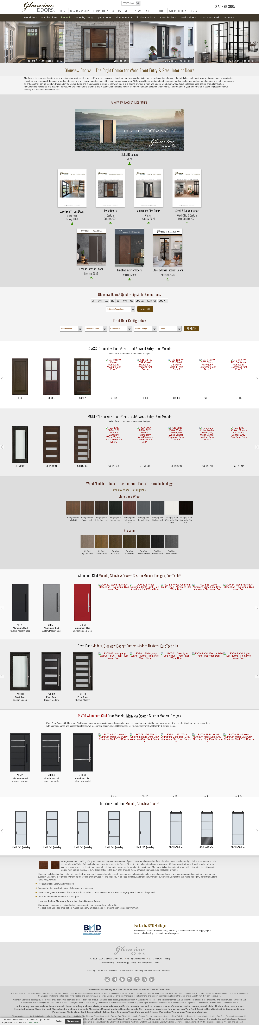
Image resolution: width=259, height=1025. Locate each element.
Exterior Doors (148, 978)
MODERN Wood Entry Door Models (129, 410)
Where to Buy (177, 11)
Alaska (96, 995)
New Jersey (161, 998)
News (138, 11)
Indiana (225, 995)
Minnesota (83, 998)
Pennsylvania (58, 1000)
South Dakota (102, 1000)
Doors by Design (84, 17)
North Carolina (198, 998)
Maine (38, 998)
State (113, 1000)
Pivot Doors (105, 17)
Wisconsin (190, 1000)
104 (100, 301)
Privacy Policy (126, 959)
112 (106, 301)
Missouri (105, 998)
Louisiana (29, 998)
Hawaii (203, 995)
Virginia (154, 1000)
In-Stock (66, 17)
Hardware (228, 17)
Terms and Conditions (108, 959)
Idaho (210, 995)
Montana (115, 998)
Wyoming (201, 1000)
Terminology (100, 11)
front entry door (21, 982)
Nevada (134, 998)
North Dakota (212, 998)
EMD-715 (151, 301)
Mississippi (94, 998)
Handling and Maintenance (147, 959)
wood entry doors (234, 988)
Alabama (87, 995)
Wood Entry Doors (132, 978)
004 (93, 301)
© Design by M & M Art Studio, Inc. (129, 1017)
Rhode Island (73, 1000)
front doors (183, 982)
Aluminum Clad (124, 17)
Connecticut (146, 995)
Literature (159, 11)
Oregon (240, 998)
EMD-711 (140, 301)
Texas (131, 1000)
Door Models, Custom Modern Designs (129, 704)
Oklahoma (231, 998)
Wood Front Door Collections (40, 17)
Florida (187, 995)
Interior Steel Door (113, 792)
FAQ (147, 11)
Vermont (145, 1000)
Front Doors (165, 978)
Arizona (104, 995)
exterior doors (26, 991)
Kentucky (18, 998)
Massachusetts (59, 998)
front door (67, 991)
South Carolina (88, 1000)
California (124, 995)
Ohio (222, 998)
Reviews (166, 959)
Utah (137, 1000)
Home (63, 11)
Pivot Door (85, 634)
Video (128, 11)
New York (185, 998)
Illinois (218, 995)
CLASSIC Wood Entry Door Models (129, 348)
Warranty (91, 959)
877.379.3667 (225, 6)
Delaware (157, 995)
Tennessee (122, 1000)
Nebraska (125, 998)
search (130, 3)
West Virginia (177, 1000)
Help (157, 951)
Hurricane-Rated (209, 17)
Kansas (240, 995)
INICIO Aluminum (146, 17)
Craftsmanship (79, 11)
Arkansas (113, 995)
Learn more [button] (33, 1022)
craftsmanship (141, 984)
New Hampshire (146, 998)
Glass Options (145, 951)
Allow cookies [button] (73, 1021)
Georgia (195, 995)
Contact (195, 11)
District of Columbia (172, 995)
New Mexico (173, 998)
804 (125, 301)
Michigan (72, 998)
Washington (164, 1000)
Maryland (46, 998)
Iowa (232, 995)
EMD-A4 (162, 301)
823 (131, 301)
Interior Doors (188, 17)
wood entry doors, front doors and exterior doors (67, 988)
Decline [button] (59, 1021)
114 (118, 301)
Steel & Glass (168, 17)
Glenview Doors (96, 978)
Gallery (116, 11)
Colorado (134, 995)
